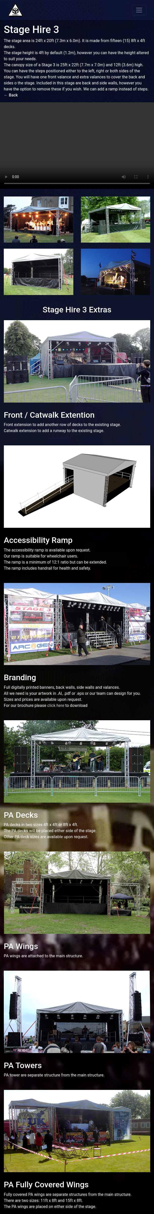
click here (55, 705)
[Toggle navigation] (139, 10)
